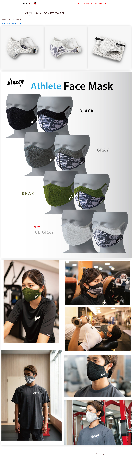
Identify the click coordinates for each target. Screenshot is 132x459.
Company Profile (88, 3)
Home (80, 3)
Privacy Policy (98, 3)
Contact (106, 3)
